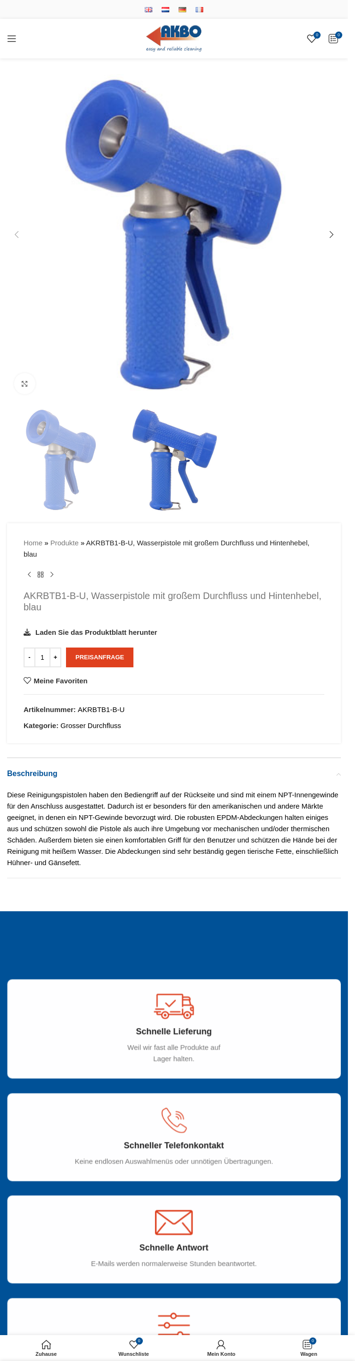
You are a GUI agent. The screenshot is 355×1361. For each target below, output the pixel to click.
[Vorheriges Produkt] (29, 575)
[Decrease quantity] (29, 657)
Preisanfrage (99, 657)
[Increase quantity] (55, 657)
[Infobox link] (177, 1038)
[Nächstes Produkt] (52, 575)
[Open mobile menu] (11, 38)
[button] (16, 234)
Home (33, 543)
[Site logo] (174, 38)
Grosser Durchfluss (90, 725)
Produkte (64, 543)
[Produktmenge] (42, 657)
